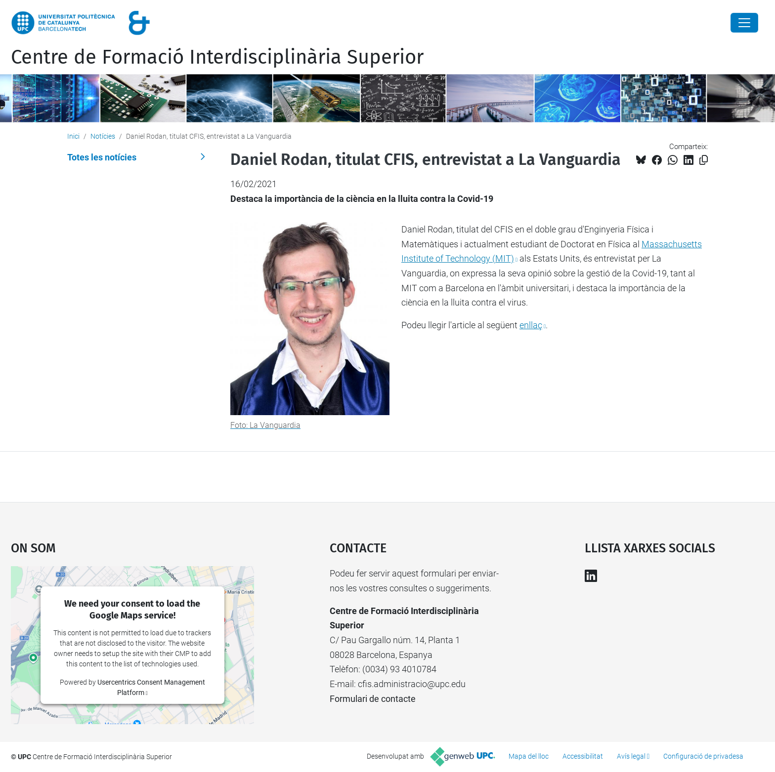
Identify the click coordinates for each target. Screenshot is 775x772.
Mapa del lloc (529, 756)
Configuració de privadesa (703, 756)
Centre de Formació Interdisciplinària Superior (217, 57)
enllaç (530, 325)
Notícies (102, 136)
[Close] (744, 23)
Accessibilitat (582, 756)
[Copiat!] (703, 160)
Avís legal (631, 756)
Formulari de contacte (373, 699)
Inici (73, 136)
